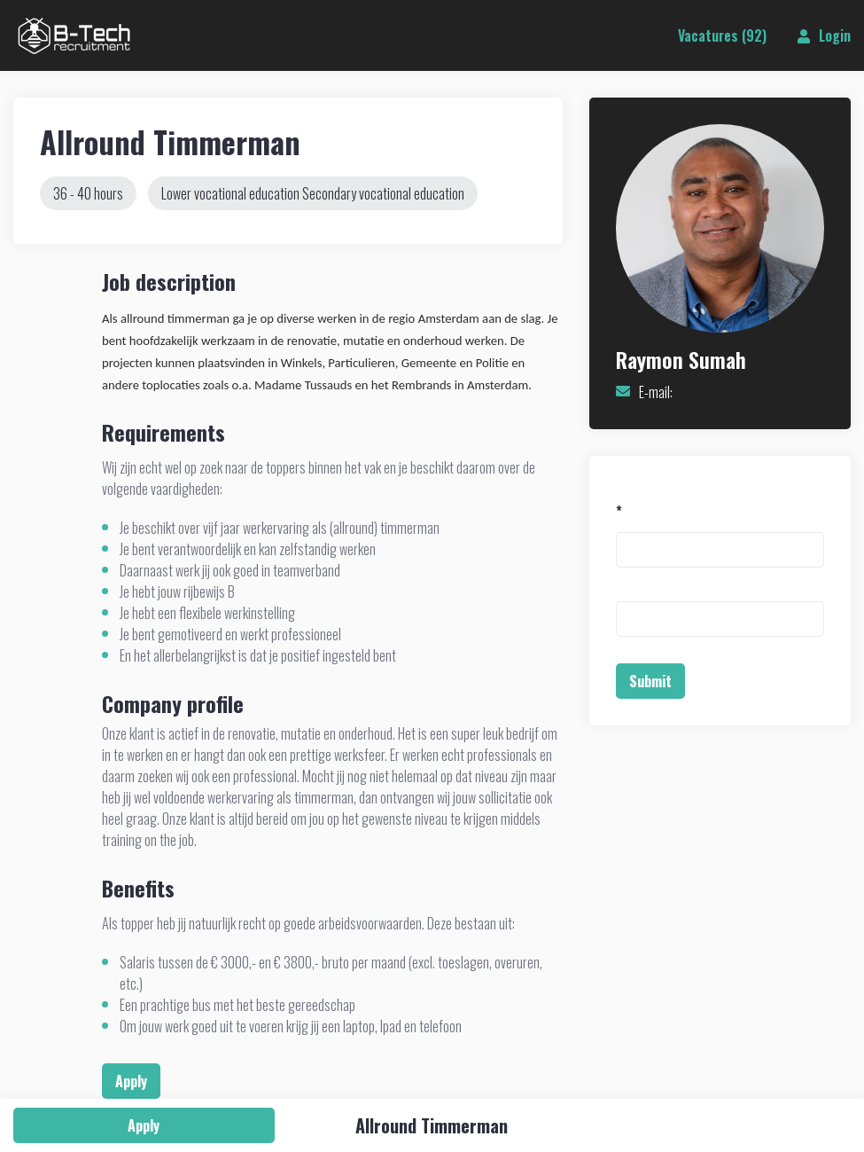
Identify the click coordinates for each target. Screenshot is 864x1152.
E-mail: (656, 392)
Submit (650, 681)
